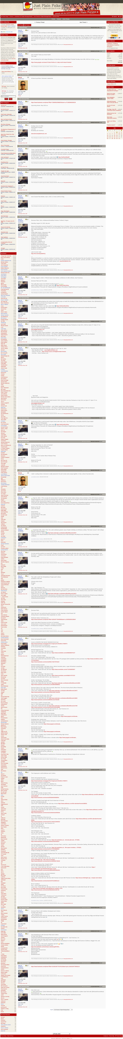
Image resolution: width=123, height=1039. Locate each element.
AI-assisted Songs (5, 149)
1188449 (103, 344)
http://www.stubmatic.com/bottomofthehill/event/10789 (63, 705)
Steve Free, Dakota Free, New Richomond (7, 135)
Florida (19, 95)
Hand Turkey (3, 201)
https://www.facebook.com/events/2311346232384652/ (45, 821)
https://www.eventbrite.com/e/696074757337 (63, 675)
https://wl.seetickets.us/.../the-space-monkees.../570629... (67, 847)
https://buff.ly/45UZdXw (63, 285)
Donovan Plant (23, 27)
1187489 (103, 146)
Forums (11, 16)
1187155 (103, 27)
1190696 (103, 635)
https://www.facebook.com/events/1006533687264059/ (45, 692)
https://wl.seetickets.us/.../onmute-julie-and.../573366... (66, 840)
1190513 (103, 606)
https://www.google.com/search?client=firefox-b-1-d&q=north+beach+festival (51, 62)
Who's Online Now (5, 22)
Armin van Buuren (5, 157)
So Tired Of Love (4, 167)
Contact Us (105, 1035)
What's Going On (5, 102)
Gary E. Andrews (86, 51)
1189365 (103, 494)
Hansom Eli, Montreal (5, 227)
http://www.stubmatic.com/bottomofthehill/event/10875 (62, 533)
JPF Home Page (4, 16)
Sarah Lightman (4, 237)
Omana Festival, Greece (6, 191)
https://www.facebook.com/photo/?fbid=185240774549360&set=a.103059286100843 (53, 619)
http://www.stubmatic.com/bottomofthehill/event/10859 (66, 683)
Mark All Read (10, 1035)
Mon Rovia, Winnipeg (5, 124)
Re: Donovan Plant (24, 51)
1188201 (103, 216)
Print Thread (20, 25)
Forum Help (111, 1035)
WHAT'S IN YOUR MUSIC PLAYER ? (111, 94)
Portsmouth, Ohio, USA (22, 48)
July (115, 128)
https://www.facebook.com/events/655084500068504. (45, 797)
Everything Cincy (4, 162)
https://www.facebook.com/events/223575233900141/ (45, 880)
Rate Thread (27, 25)
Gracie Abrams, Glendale (6, 140)
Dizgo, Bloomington (5, 211)
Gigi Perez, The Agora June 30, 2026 (7, 222)
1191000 (103, 746)
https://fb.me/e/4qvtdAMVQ (38, 253)
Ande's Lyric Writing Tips (111, 122)
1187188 (103, 74)
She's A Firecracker (5, 145)
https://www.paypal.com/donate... (69, 716)
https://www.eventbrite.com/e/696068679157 (63, 652)
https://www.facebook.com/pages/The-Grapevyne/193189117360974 (49, 643)
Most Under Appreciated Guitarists (112, 118)
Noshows (3, 196)
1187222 (103, 98)
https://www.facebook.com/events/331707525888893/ (45, 849)
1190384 (103, 549)
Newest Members (111, 41)
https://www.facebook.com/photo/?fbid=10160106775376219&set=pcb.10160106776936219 (55, 966)
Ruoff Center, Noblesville (6, 114)
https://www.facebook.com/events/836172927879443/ (45, 662)
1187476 (103, 122)
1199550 (103, 986)
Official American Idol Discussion (111, 114)
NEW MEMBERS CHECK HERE (111, 98)
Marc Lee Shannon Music (6, 119)
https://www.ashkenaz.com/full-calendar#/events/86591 (72, 803)
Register (114, 16)
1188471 (103, 417)
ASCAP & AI (3, 105)
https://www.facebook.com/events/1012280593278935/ (45, 861)
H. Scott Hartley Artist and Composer (6, 243)
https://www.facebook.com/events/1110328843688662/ (45, 684)
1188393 (103, 321)
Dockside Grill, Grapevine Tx (7, 186)
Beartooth (3, 181)
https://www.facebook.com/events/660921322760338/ (45, 699)
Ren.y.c (2, 206)
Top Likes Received (5, 1014)
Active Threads (66, 19)
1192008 (103, 769)
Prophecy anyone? (111, 125)
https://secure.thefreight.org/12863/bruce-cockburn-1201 (47, 888)
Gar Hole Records (5, 109)
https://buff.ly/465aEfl (63, 157)
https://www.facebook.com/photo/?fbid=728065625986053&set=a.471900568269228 (53, 102)
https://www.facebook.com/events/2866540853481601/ (45, 870)
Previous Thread (39, 22)
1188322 (103, 297)
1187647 (103, 169)
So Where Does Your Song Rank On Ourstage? (112, 90)
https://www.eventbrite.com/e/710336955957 (63, 669)
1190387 (103, 573)
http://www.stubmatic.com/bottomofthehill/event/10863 (63, 698)
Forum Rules (3, 1035)
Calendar (59, 19)
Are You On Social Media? (111, 106)
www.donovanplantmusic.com (39, 133)
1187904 (103, 193)
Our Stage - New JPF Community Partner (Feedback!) (114, 110)
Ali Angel (3, 248)
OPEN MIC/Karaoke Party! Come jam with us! (112, 102)
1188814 (103, 470)
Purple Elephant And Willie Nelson (8, 153)
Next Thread (84, 22)
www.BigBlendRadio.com (37, 329)
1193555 (103, 931)
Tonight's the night (5, 171)
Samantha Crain (4, 232)
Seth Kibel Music (4, 216)
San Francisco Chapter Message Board (42, 16)
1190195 (103, 526)
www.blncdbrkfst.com (65, 261)
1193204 (103, 907)
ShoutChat (3, 63)
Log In (120, 16)
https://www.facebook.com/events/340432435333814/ (45, 841)
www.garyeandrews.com (68, 44)
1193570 (103, 962)
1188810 (103, 441)
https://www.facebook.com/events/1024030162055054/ (45, 812)
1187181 (103, 51)
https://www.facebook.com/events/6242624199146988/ (45, 707)
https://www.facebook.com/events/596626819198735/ (45, 890)
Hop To (51, 1009)
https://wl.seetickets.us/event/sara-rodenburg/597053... (45, 946)
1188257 (103, 274)
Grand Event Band (5, 176)
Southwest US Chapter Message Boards (23, 16)
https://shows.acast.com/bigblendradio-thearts (54, 351)
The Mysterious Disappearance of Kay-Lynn (8, 130)
